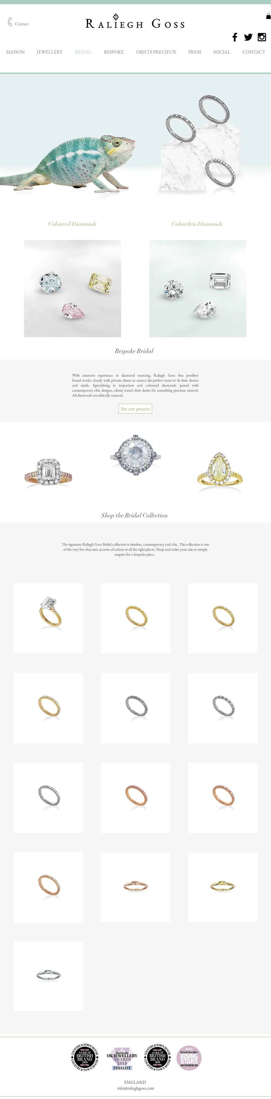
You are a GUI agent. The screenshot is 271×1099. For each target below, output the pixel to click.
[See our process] (135, 409)
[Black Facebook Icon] (235, 37)
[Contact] (22, 24)
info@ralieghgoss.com (135, 1088)
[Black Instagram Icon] (262, 37)
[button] (268, 16)
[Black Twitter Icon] (248, 37)
